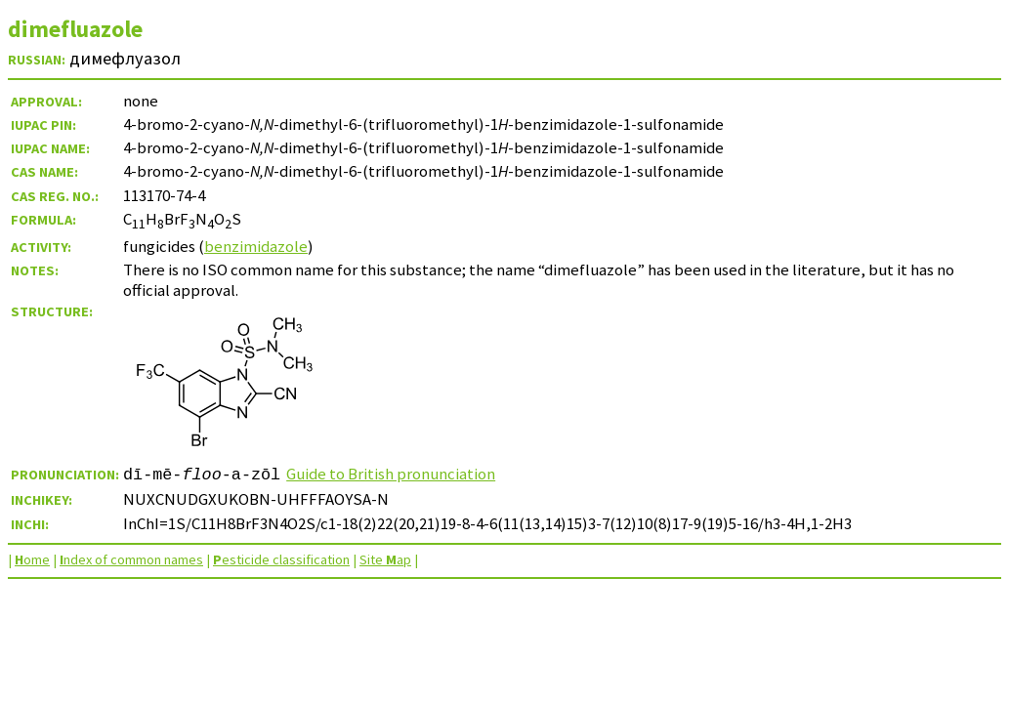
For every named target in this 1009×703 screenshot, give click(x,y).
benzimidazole (256, 246)
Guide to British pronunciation (390, 473)
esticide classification (281, 559)
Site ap (385, 559)
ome (32, 559)
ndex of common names (131, 559)
